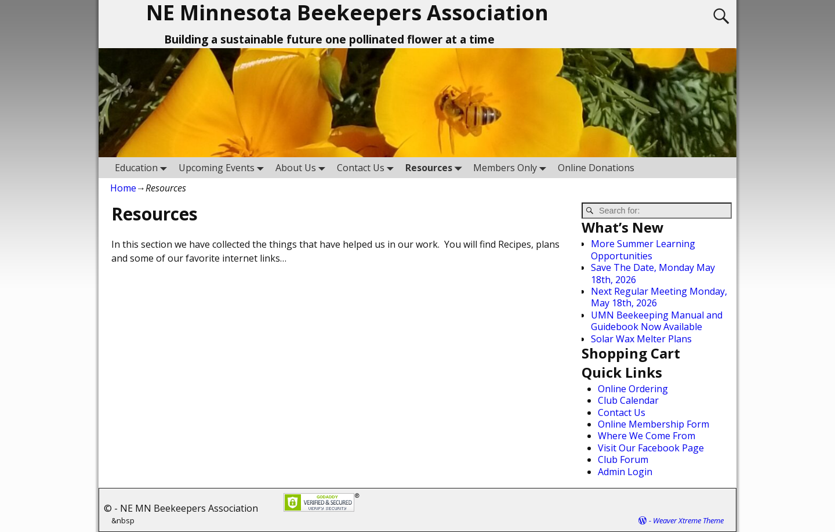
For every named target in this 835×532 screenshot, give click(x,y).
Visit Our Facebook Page (651, 447)
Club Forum (623, 459)
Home (123, 188)
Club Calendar (628, 400)
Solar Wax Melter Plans (641, 338)
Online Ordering (633, 388)
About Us (302, 167)
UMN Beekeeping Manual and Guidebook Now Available (657, 321)
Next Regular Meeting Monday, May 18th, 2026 (659, 297)
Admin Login (625, 471)
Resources (435, 167)
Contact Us (367, 167)
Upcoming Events (223, 167)
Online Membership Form (653, 424)
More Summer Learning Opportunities (643, 249)
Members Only (512, 167)
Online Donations (596, 167)
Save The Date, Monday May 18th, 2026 (653, 273)
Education (143, 167)
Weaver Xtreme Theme (688, 520)
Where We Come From (646, 435)
